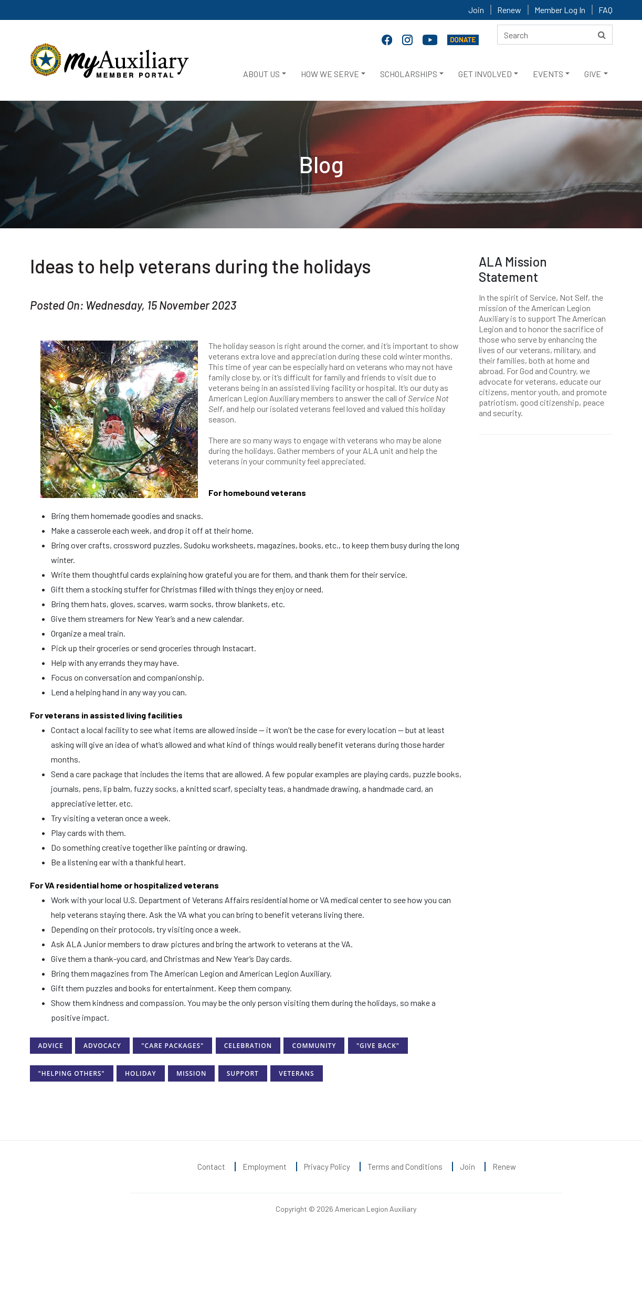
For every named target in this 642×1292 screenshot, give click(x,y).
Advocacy (102, 1045)
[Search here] (555, 35)
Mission (191, 1073)
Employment (265, 1166)
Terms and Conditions (405, 1166)
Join (476, 10)
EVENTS (548, 74)
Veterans (296, 1073)
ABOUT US (261, 74)
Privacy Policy (327, 1166)
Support (243, 1073)
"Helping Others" (71, 1073)
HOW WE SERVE (330, 74)
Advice (51, 1045)
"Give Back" (377, 1045)
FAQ (605, 10)
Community (314, 1045)
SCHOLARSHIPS (408, 74)
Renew (509, 10)
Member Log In (559, 10)
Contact (211, 1166)
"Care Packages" (172, 1045)
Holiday (140, 1073)
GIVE (592, 74)
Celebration (248, 1045)
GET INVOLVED (485, 74)
